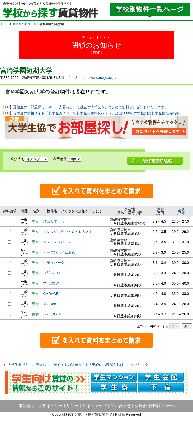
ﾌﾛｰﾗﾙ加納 (51, 283)
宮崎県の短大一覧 (25, 24)
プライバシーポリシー (58, 406)
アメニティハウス (57, 242)
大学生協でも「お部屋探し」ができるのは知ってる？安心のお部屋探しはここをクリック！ (80, 365)
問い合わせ (121, 406)
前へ (174, 326)
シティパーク (53, 263)
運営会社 (26, 406)
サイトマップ (94, 406)
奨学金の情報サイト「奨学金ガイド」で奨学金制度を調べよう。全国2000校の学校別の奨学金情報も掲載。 (98, 113)
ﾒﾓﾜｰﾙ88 (49, 304)
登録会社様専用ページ (155, 406)
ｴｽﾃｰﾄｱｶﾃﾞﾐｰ (53, 314)
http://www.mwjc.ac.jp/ (99, 78)
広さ (181, 209)
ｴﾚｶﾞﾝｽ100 (51, 273)
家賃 (160, 209)
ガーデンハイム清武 (59, 252)
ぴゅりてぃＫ (53, 221)
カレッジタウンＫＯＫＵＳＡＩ (67, 232)
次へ (187, 326)
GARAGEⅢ (52, 294)
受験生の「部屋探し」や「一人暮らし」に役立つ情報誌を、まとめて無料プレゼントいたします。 (90, 107)
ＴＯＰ (4, 24)
